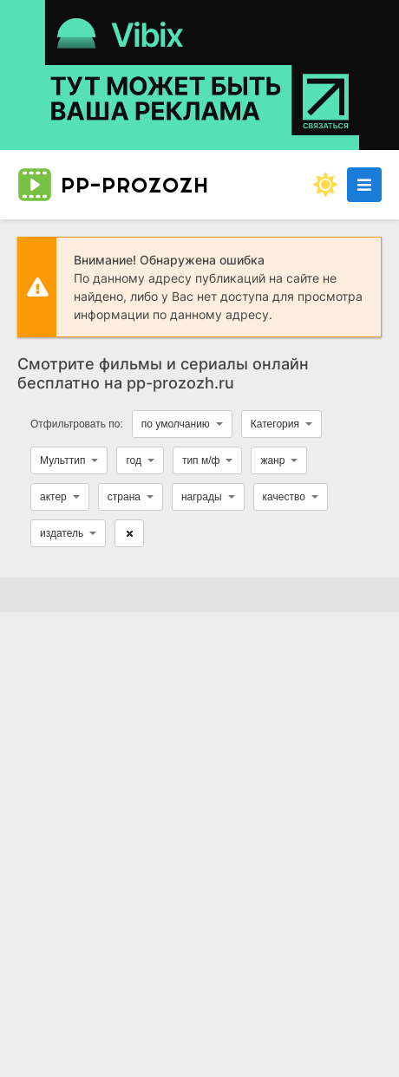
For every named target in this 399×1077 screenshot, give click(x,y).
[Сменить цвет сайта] (325, 185)
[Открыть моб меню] (364, 184)
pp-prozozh (113, 184)
